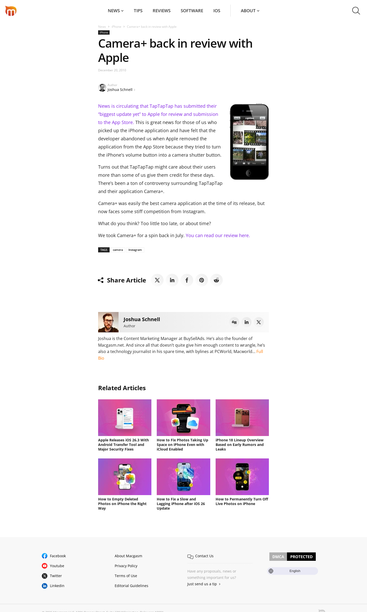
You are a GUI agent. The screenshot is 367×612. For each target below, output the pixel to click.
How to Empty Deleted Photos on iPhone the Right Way (122, 504)
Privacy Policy (126, 565)
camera (118, 250)
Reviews (162, 10)
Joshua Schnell (120, 89)
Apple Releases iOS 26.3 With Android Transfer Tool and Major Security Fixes (123, 445)
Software (192, 10)
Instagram (135, 250)
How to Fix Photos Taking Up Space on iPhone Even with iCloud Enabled (182, 445)
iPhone (116, 26)
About (248, 10)
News (114, 10)
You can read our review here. (218, 235)
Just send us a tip (202, 583)
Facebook (58, 555)
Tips (138, 10)
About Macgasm (128, 555)
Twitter (56, 575)
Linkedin (57, 585)
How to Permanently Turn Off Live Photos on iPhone (242, 501)
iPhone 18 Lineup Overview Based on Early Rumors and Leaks (240, 445)
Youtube (57, 565)
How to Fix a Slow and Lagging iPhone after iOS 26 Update (181, 504)
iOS (216, 10)
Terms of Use (126, 575)
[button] (356, 10)
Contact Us (204, 555)
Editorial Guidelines (131, 585)
